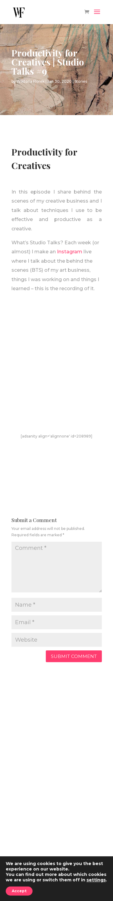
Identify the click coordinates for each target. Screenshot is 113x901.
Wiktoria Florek (31, 81)
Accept (19, 891)
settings (96, 880)
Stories (80, 81)
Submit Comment (74, 656)
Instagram (69, 252)
